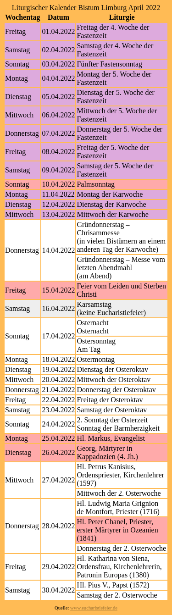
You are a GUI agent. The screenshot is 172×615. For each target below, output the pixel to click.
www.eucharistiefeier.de (93, 607)
